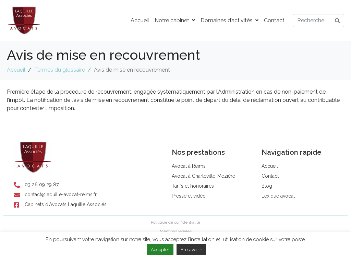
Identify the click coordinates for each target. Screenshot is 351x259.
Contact (274, 20)
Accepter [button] (160, 249)
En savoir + (191, 249)
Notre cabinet (175, 20)
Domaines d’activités (229, 20)
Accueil (140, 20)
